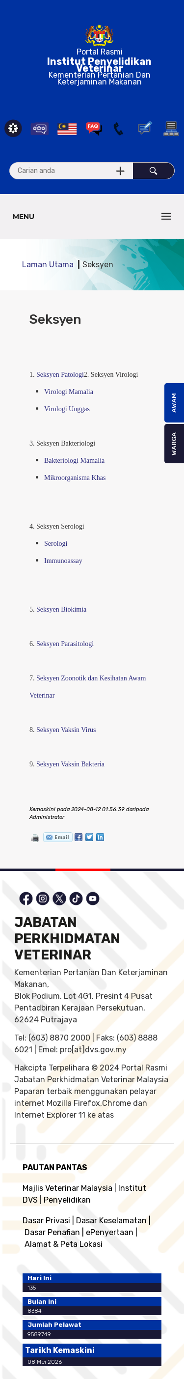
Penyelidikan (67, 1200)
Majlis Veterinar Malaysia (67, 1188)
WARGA (174, 443)
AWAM (174, 403)
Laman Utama (48, 264)
